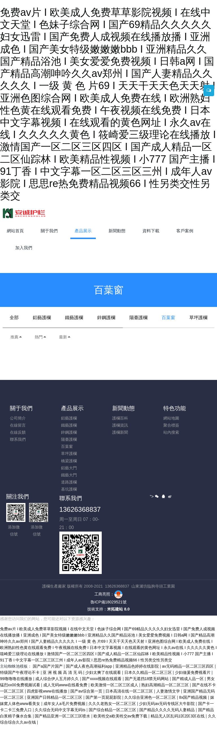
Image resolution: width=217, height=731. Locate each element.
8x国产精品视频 (193, 703)
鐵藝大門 (69, 475)
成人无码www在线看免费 (65, 690)
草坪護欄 (198, 317)
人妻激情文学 (168, 697)
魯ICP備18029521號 (108, 602)
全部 (14, 317)
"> (154, 496)
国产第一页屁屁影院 (104, 703)
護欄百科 (120, 418)
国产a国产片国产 (48, 672)
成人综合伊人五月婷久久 (57, 684)
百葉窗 (168, 317)
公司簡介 (18, 418)
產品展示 (72, 408)
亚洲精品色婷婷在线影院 (137, 672)
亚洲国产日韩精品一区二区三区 (55, 703)
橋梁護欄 (69, 461)
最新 (65, 337)
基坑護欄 (69, 489)
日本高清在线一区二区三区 (129, 697)
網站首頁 (15, 230)
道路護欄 (69, 482)
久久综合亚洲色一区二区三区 (150, 703)
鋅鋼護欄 (106, 317)
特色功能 (174, 408)
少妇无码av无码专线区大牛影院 (167, 709)
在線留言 (18, 425)
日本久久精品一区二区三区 (148, 678)
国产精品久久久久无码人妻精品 (167, 715)
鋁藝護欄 (42, 317)
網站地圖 (171, 418)
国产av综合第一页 (86, 697)
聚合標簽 (171, 425)
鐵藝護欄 (74, 317)
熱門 (41, 337)
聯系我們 (18, 439)
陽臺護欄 (138, 317)
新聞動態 (123, 408)
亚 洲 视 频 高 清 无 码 (63, 678)
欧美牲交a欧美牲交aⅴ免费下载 (121, 721)
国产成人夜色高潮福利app (89, 672)
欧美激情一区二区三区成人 (115, 690)
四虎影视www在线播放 (47, 697)
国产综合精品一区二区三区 (113, 715)
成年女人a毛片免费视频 (65, 709)
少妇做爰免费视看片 (193, 678)
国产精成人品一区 (188, 684)
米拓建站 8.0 (118, 609)
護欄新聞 (120, 432)
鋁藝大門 (69, 468)
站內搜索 (171, 432)
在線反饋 (18, 432)
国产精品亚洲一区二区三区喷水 (63, 721)
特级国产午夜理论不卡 (20, 678)
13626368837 (80, 509)
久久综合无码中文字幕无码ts (60, 715)
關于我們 (21, 408)
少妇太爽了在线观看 (103, 678)
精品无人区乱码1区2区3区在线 (178, 721)
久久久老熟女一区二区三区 (112, 709)
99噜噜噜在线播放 (16, 684)
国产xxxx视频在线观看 (102, 684)
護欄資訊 (120, 425)
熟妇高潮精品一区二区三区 (165, 690)
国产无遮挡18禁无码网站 (147, 684)
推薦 (16, 337)
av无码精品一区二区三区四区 (188, 672)
